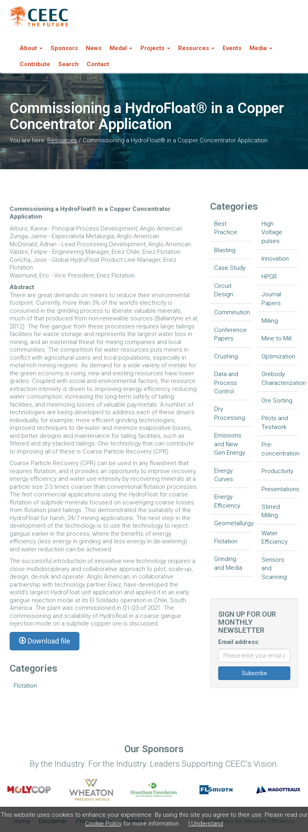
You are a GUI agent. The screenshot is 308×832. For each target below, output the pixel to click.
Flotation (25, 685)
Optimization (278, 356)
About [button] (31, 48)
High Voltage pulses (271, 232)
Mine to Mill (276, 338)
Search (68, 64)
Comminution (232, 312)
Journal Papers (271, 298)
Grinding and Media (228, 563)
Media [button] (260, 48)
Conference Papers (230, 334)
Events (232, 48)
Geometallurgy (232, 523)
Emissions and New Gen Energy (229, 444)
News (93, 48)
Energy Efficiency (227, 501)
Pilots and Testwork (274, 422)
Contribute (35, 64)
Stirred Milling (270, 511)
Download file (44, 641)
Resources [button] (196, 48)
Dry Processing (229, 413)
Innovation (275, 258)
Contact (98, 64)
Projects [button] (155, 48)
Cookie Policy (103, 823)
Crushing (226, 356)
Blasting (224, 250)
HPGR (269, 276)
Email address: (238, 642)
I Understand (205, 823)
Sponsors (64, 48)
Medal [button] (120, 48)
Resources (62, 140)
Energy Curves (223, 475)
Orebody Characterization (280, 378)
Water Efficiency (274, 537)
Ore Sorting (276, 400)
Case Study (229, 267)
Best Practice (225, 228)
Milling (269, 320)
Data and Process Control (226, 382)
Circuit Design (223, 290)
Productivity (277, 471)
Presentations (280, 489)
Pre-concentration (280, 449)
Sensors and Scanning (274, 568)
